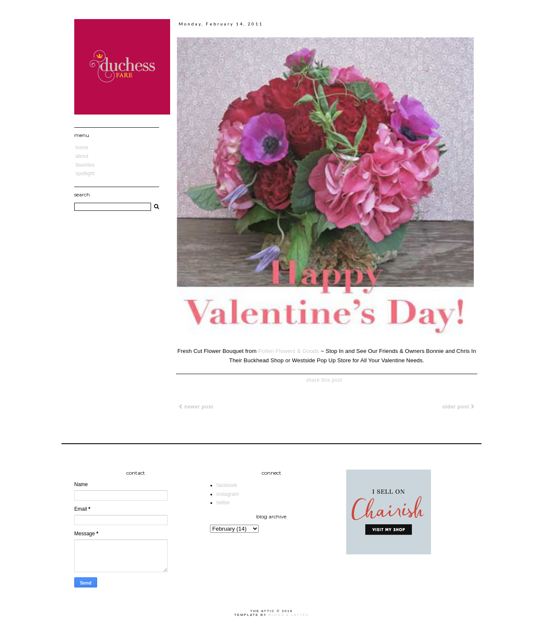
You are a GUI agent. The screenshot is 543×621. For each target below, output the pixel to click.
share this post (324, 380)
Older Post (458, 407)
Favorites (85, 165)
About (82, 156)
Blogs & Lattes (289, 615)
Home (82, 148)
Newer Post (196, 407)
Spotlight (85, 173)
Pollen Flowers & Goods (288, 351)
